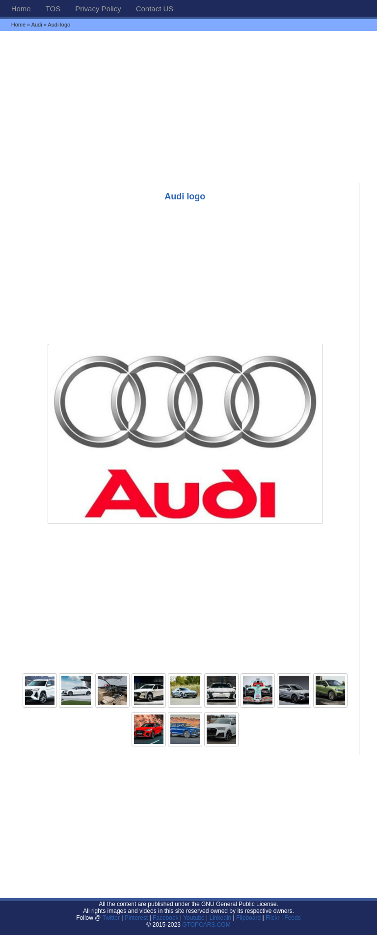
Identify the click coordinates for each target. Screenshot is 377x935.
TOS (53, 8)
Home (21, 8)
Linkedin (221, 917)
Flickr (273, 917)
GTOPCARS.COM (206, 924)
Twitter (112, 917)
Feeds (292, 917)
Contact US (155, 8)
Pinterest (136, 917)
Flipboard (248, 917)
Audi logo (184, 196)
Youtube (194, 917)
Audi (36, 25)
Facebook (166, 917)
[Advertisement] (188, 106)
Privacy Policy (98, 8)
